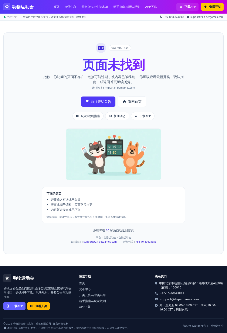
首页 (56, 7)
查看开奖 (212, 7)
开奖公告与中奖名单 (94, 7)
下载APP (187, 7)
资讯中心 (70, 7)
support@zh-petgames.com (205, 17)
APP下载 (151, 7)
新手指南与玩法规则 (126, 7)
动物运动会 (217, 325)
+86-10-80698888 (172, 17)
